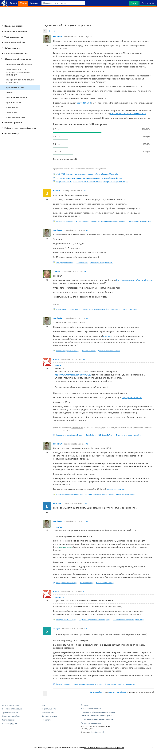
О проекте (85, 705)
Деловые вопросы (15, 87)
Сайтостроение (10, 48)
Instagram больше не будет (66, 620)
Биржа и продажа (11, 122)
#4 (87, 318)
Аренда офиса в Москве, (65, 263)
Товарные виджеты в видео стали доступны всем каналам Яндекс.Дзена (89, 178)
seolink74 (57, 36)
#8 (87, 521)
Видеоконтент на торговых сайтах (128, 435)
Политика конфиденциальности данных (98, 712)
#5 (84, 359)
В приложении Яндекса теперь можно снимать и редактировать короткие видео (92, 181)
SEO (43, 705)
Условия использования (91, 708)
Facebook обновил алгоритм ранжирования (72, 221)
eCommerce (46, 720)
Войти (133, 3)
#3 (85, 271)
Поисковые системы (12, 25)
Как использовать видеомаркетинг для (87, 684)
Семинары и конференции (19, 64)
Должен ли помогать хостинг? (109, 351)
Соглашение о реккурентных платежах (97, 719)
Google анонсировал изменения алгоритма (94, 620)
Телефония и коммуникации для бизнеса (20, 81)
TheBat (56, 271)
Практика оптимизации (14, 31)
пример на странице (116, 489)
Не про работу (10, 133)
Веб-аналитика (47, 712)
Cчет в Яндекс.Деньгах (17, 97)
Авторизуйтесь (97, 692)
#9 (84, 591)
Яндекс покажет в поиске (125, 494)
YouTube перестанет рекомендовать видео (128, 620)
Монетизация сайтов (13, 42)
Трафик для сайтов (12, 37)
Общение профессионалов (16, 59)
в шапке (107, 336)
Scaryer (56, 628)
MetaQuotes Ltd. (97, 732)
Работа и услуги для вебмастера (18, 128)
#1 (85, 190)
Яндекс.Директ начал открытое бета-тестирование (101, 309)
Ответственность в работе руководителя (120, 684)
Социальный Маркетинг (14, 53)
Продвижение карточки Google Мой (69, 494)
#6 (87, 444)
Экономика (11, 112)
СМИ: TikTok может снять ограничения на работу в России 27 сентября (88, 174)
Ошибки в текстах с (87, 583)
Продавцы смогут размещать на (68, 309)
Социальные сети (48, 709)
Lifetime (57, 503)
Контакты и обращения (91, 723)
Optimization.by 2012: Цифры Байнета (99, 435)
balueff (56, 190)
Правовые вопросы (15, 117)
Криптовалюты (13, 102)
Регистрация (148, 3)
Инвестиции (12, 107)
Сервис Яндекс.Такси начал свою (139, 221)
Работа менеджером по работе (67, 351)
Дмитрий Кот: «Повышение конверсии (99, 494)
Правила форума (9, 723)
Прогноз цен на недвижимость (101, 263)
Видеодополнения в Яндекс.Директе (69, 435)
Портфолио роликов (132, 397)
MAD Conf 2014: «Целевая (105, 583)
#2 (87, 230)
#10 (85, 628)
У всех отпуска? (82, 263)
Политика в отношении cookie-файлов (97, 715)
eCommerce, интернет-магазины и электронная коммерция (18, 72)
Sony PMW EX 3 (84, 102)
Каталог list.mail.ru (89, 351)
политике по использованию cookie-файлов (104, 747)
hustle (56, 359)
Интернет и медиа (49, 716)
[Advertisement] (78, 14)
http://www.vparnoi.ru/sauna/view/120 (134, 280)
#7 (86, 503)
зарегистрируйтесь (117, 692)
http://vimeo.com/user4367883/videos (128, 113)
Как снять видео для (130, 309)
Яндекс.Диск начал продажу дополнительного (108, 221)
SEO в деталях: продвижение (66, 583)
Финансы (10, 92)
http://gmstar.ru (77, 428)
